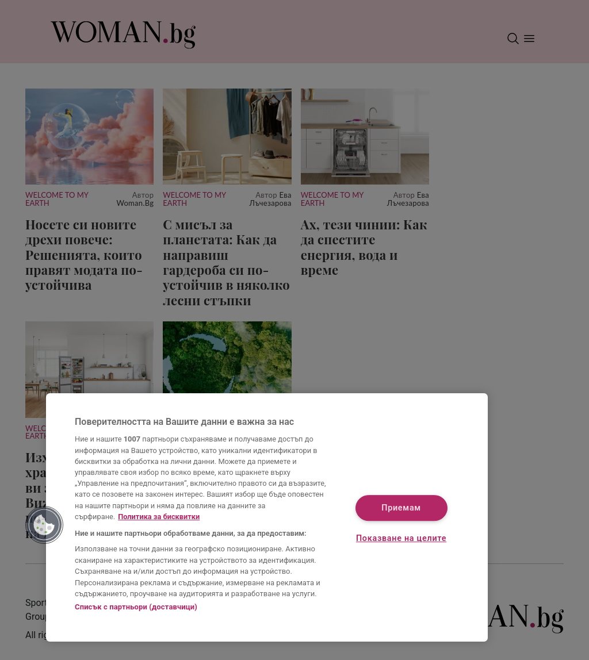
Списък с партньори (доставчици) (136, 607)
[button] (44, 524)
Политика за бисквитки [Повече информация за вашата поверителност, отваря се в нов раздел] (159, 516)
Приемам (401, 508)
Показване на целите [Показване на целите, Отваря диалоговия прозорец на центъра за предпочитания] (401, 539)
